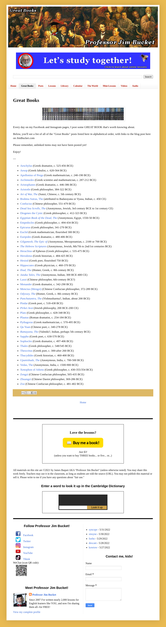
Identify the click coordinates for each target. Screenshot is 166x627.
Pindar (24, 303)
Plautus (24, 317)
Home (13, 86)
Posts (40, 86)
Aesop (24, 170)
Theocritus (26, 350)
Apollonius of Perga (31, 175)
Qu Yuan (25, 327)
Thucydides (27, 355)
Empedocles (27, 222)
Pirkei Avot (26, 308)
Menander (26, 284)
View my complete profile (26, 612)
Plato (23, 312)
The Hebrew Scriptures (33, 246)
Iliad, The (25, 270)
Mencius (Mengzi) (30, 289)
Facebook (28, 535)
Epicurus (25, 227)
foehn (92, 538)
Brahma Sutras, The (31, 198)
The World (92, 86)
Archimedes (27, 180)
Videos (124, 86)
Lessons (52, 86)
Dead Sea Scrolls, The (33, 208)
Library (64, 86)
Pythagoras (26, 322)
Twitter (27, 541)
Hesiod (24, 260)
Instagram (28, 547)
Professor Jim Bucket (44, 594)
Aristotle (25, 189)
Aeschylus (26, 165)
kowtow (93, 547)
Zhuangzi (25, 379)
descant (93, 543)
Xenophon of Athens (32, 369)
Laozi (23, 279)
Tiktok (26, 559)
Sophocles (26, 341)
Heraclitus (26, 251)
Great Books (27, 86)
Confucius (26, 203)
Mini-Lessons (109, 86)
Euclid (24, 232)
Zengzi (24, 374)
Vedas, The (26, 364)
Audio (135, 86)
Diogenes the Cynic (31, 213)
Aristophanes (27, 184)
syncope (93, 529)
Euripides (25, 236)
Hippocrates (27, 265)
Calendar (78, 86)
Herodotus (26, 255)
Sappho (24, 336)
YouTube (28, 553)
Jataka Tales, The (30, 274)
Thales (24, 346)
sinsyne (93, 534)
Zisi (22, 383)
